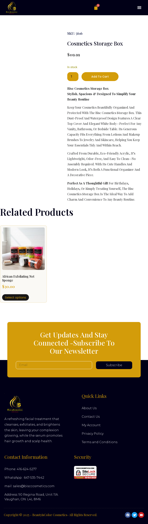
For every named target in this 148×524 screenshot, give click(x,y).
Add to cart (100, 77)
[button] (139, 7)
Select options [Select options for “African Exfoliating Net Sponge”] (15, 297)
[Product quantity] (72, 76)
